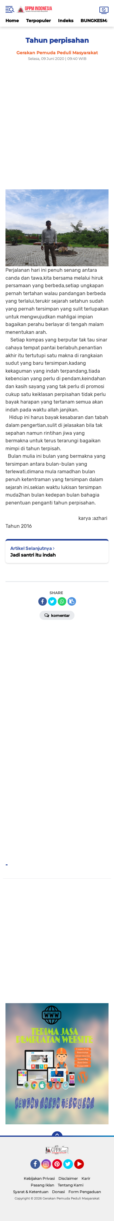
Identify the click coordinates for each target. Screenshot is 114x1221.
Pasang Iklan (42, 1185)
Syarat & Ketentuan (30, 1191)
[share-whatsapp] (62, 601)
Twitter (70, 1166)
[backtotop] (57, 1136)
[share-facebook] (42, 601)
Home (12, 20)
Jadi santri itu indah (33, 555)
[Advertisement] (57, 123)
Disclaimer (68, 1178)
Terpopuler (38, 20)
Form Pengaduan (84, 1191)
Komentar (57, 615)
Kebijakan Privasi (39, 1178)
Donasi (58, 1191)
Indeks (65, 20)
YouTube (83, 1166)
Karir (85, 1178)
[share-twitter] (52, 601)
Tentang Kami (70, 1185)
